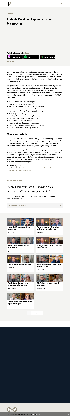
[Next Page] (40, 313)
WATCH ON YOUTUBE (14, 180)
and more (26, 53)
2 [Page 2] (32, 313)
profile (18, 165)
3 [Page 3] (36, 313)
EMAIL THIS (11, 62)
